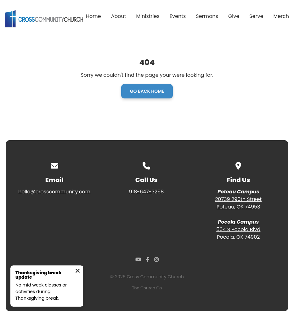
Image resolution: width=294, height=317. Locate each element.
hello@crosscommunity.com (54, 191)
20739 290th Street (238, 199)
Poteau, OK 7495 (237, 206)
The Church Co (147, 288)
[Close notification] (77, 271)
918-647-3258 (146, 191)
